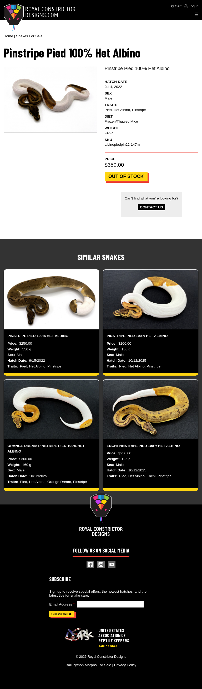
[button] (51, 99)
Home (8, 36)
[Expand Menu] (197, 14)
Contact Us (151, 207)
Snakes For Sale (29, 36)
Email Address (60, 604)
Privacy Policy (125, 665)
